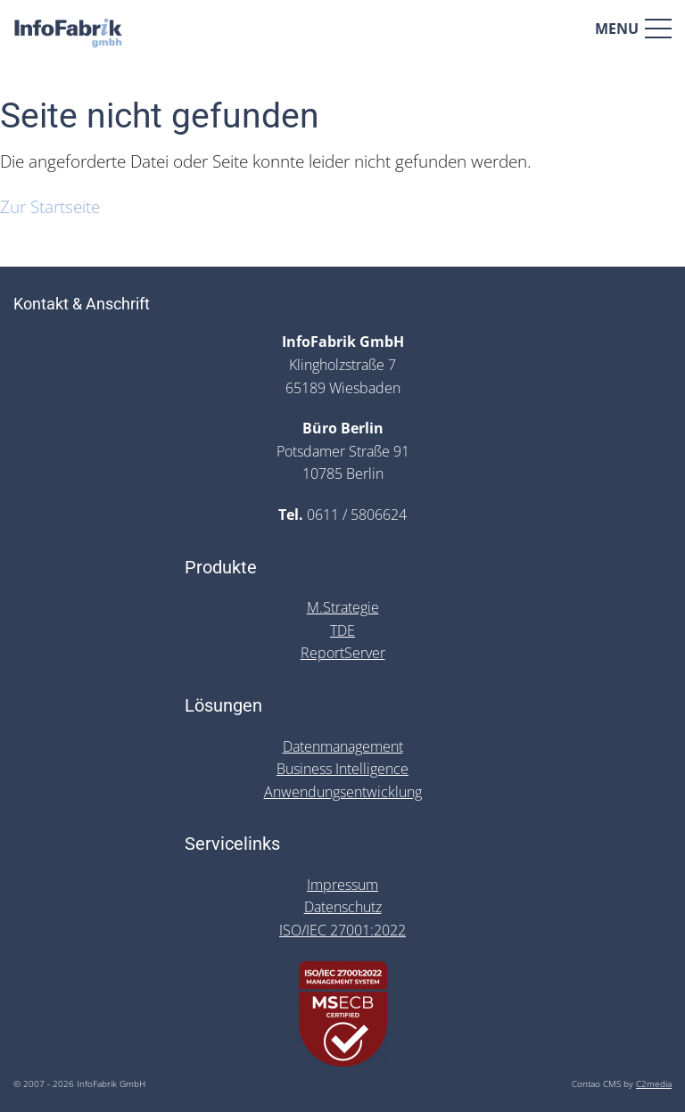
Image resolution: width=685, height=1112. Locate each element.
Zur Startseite (50, 206)
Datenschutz (343, 907)
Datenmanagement (343, 746)
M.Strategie (343, 607)
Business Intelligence (342, 768)
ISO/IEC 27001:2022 (342, 930)
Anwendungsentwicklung (343, 792)
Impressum (342, 884)
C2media (654, 1084)
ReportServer (343, 653)
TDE (342, 630)
